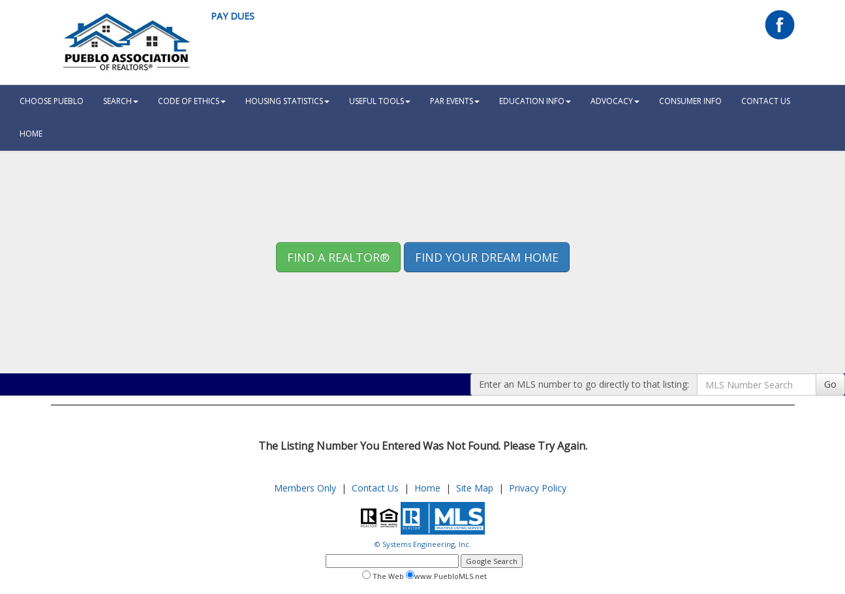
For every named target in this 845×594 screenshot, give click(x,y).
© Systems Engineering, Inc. (423, 544)
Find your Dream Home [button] (487, 257)
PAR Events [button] (455, 100)
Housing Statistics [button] (287, 100)
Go (830, 384)
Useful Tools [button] (379, 100)
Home (427, 488)
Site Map (474, 488)
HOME (31, 133)
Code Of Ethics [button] (192, 100)
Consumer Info (690, 100)
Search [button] (120, 100)
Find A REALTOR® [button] (338, 257)
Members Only (305, 488)
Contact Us (765, 100)
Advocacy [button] (615, 100)
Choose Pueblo (52, 100)
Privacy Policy (537, 488)
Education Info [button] (535, 100)
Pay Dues (232, 16)
